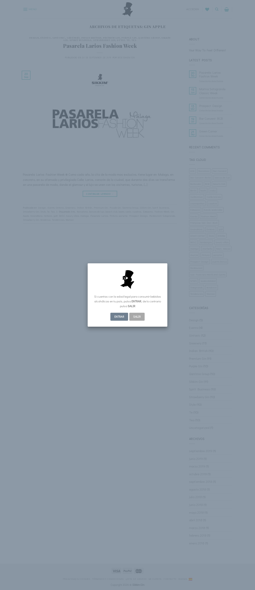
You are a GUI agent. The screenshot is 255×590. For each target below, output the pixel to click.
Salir (137, 317)
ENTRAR (119, 317)
